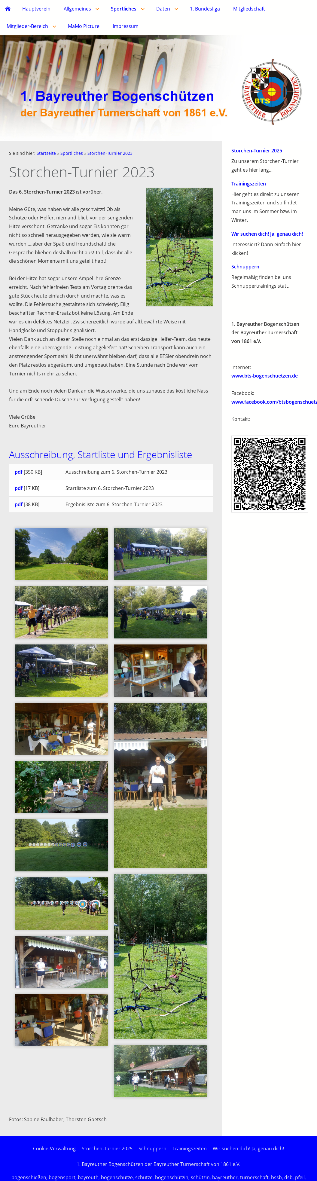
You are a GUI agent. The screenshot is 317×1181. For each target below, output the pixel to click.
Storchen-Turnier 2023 (110, 153)
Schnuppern (245, 266)
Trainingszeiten (248, 183)
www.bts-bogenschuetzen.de (264, 375)
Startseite (46, 153)
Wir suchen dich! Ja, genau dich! (267, 234)
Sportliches (71, 153)
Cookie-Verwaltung (54, 1148)
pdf (19, 472)
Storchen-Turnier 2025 (256, 150)
